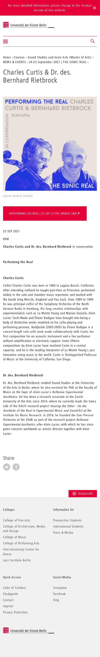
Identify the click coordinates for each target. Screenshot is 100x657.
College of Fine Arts (16, 520)
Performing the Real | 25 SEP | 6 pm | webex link (43, 213)
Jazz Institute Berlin (17, 560)
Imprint (8, 606)
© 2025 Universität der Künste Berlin (24, 629)
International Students (68, 526)
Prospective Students (67, 520)
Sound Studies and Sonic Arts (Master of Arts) (60, 57)
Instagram (60, 588)
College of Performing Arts (21, 543)
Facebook (59, 594)
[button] (93, 41)
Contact (8, 600)
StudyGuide (83, 493)
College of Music (14, 537)
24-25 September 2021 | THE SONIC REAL (58, 62)
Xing (56, 600)
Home (7, 57)
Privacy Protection (15, 612)
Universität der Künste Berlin (19, 23)
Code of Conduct (14, 588)
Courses (19, 57)
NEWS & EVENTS (14, 62)
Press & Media (63, 532)
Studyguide (10, 594)
